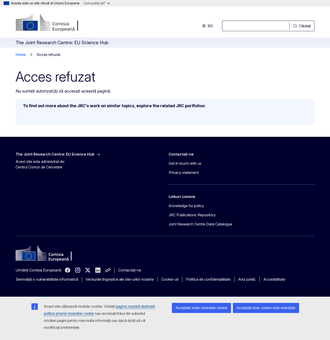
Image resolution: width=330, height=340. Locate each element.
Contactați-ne (129, 270)
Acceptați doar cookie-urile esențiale (265, 308)
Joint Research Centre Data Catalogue (200, 224)
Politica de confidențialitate (208, 279)
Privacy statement (184, 172)
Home (21, 54)
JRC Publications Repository (192, 215)
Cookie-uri (170, 279)
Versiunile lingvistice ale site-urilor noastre (120, 279)
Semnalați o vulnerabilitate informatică (47, 279)
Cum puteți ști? (97, 3)
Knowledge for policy (186, 205)
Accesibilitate (274, 279)
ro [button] (207, 26)
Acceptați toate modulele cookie (201, 308)
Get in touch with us (185, 163)
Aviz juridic (247, 279)
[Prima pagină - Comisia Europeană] (53, 23)
